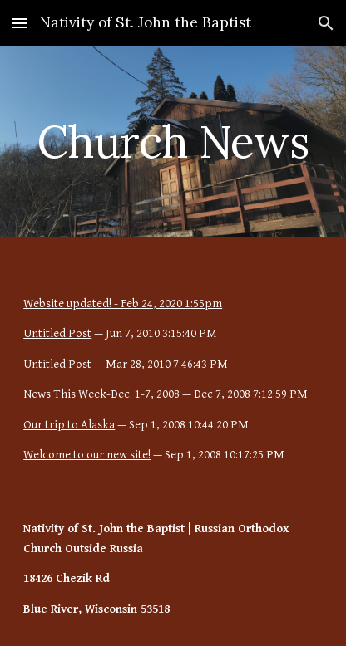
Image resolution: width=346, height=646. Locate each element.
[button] (20, 23)
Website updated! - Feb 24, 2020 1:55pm (122, 303)
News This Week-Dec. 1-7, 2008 (101, 394)
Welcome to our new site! (87, 455)
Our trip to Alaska (69, 425)
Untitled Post (57, 333)
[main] (173, 141)
